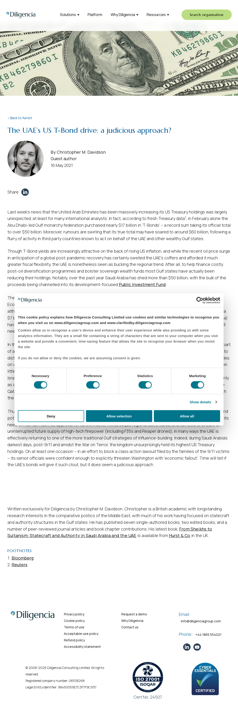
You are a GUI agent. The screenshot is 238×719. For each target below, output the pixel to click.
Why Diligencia (123, 14)
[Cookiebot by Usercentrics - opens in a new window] (199, 300)
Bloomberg (22, 558)
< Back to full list (19, 118)
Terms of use (74, 627)
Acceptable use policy (81, 633)
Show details (200, 402)
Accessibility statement (82, 646)
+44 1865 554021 (208, 634)
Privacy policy (74, 614)
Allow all (187, 416)
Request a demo (134, 614)
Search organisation (206, 15)
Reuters (19, 564)
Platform (95, 14)
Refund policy (74, 640)
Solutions (68, 14)
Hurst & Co (179, 535)
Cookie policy (74, 620)
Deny (51, 416)
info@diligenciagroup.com (201, 621)
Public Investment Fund (142, 284)
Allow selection (119, 416)
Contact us (130, 627)
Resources (156, 14)
